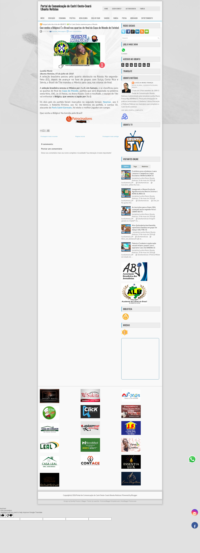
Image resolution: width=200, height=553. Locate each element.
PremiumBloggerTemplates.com (110, 501)
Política (72, 18)
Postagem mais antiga (111, 136)
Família (115, 18)
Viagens (106, 18)
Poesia (124, 18)
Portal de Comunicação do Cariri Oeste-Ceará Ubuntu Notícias (65, 7)
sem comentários (75, 31)
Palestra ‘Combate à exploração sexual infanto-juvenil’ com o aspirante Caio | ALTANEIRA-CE (144, 245)
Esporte (54, 31)
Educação (51, 18)
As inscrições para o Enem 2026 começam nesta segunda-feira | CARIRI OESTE (144, 209)
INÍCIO (42, 18)
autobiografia (131, 8)
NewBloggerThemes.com (128, 501)
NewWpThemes (75, 501)
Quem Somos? (116, 8)
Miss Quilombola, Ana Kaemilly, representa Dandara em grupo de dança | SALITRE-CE (144, 227)
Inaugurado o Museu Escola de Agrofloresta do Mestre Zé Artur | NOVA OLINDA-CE (144, 191)
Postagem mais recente (49, 136)
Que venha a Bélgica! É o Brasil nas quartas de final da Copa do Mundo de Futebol (79, 27)
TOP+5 (126, 166)
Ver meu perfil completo (132, 110)
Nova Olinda (83, 18)
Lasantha (96, 501)
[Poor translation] (9, 515)
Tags (135, 166)
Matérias (145, 166)
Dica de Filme (95, 18)
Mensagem (134, 18)
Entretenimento (147, 18)
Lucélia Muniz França (144, 82)
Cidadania (62, 18)
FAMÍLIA (142, 8)
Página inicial (80, 136)
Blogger (134, 495)
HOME (106, 8)
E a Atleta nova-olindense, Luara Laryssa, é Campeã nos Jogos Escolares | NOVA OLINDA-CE (144, 173)
